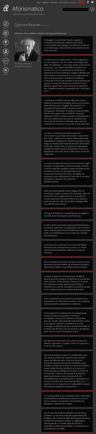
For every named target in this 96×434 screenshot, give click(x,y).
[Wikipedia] (45, 25)
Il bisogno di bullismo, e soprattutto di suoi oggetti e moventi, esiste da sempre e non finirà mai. (66, 214)
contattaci (54, 2)
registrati (45, 2)
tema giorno (64, 2)
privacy (73, 2)
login (38, 2)
